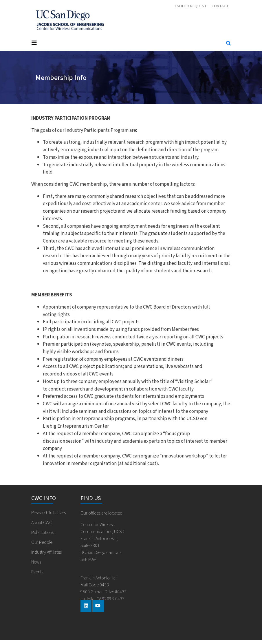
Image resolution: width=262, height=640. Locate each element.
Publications (42, 532)
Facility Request (191, 6)
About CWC (41, 522)
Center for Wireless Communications (70, 20)
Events (37, 572)
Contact (220, 6)
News (36, 562)
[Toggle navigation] (123, 43)
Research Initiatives (48, 513)
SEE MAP (88, 559)
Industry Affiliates (46, 552)
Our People (41, 542)
